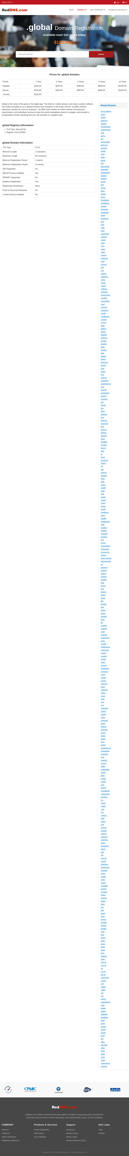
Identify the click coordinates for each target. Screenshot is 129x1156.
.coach (103, 286)
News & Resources (9, 1137)
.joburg (103, 574)
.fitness (103, 433)
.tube (102, 959)
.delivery (104, 338)
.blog (102, 191)
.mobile (103, 656)
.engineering (105, 384)
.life (101, 601)
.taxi (102, 910)
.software (104, 864)
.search (103, 834)
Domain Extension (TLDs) (75, 1140)
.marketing (104, 638)
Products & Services (118, 10)
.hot (102, 540)
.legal (102, 598)
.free (102, 451)
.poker (103, 745)
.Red (102, 776)
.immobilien (105, 546)
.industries (104, 549)
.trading (103, 956)
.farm (102, 411)
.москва (103, 1045)
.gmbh (103, 488)
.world (103, 1030)
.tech (102, 916)
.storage (103, 870)
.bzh (102, 225)
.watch (103, 1011)
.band (102, 160)
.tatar (102, 904)
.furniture (104, 460)
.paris (102, 717)
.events (103, 390)
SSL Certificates (97, 10)
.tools (102, 941)
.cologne (104, 292)
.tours (102, 944)
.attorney (104, 145)
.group (103, 506)
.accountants (105, 111)
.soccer (103, 858)
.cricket (103, 320)
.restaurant (105, 794)
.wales (103, 1008)
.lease (103, 595)
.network (104, 690)
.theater (103, 922)
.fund (102, 457)
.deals (103, 332)
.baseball (104, 170)
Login (116, 2)
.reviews (103, 797)
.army (102, 136)
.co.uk (103, 972)
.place (103, 736)
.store (102, 874)
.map (102, 632)
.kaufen (103, 580)
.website (103, 1014)
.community (105, 295)
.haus (102, 515)
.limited (103, 604)
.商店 (102, 1048)
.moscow (104, 672)
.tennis (103, 919)
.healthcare (105, 522)
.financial (104, 424)
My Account (70, 1130)
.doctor (103, 365)
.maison (103, 629)
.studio (103, 877)
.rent (102, 785)
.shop (102, 843)
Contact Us (6, 1133)
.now (102, 699)
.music (103, 681)
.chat (102, 261)
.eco (102, 375)
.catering (104, 258)
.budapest (104, 212)
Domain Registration (41, 1130)
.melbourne (105, 647)
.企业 (102, 1057)
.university (104, 978)
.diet (102, 353)
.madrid (103, 626)
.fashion (103, 414)
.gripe (102, 503)
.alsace (103, 124)
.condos (103, 298)
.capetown (104, 234)
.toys (102, 953)
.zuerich (103, 1066)
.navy (102, 687)
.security (104, 837)
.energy (103, 378)
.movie (103, 678)
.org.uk (103, 962)
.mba (102, 641)
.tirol (102, 935)
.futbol (103, 463)
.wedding (104, 1017)
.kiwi (102, 583)
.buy (102, 222)
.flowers (103, 436)
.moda (103, 659)
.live (102, 607)
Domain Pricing (72, 1133)
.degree (103, 335)
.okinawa (104, 708)
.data (102, 326)
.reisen (103, 782)
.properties (105, 751)
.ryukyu (103, 815)
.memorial (104, 650)
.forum (103, 448)
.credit (103, 313)
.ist (101, 564)
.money (103, 665)
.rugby (103, 806)
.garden (103, 476)
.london (103, 616)
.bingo (103, 188)
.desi (102, 347)
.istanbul (104, 568)
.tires (102, 932)
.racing (103, 763)
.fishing (103, 430)
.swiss (103, 895)
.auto (102, 154)
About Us (5, 1130)
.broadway (104, 200)
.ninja (102, 696)
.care (102, 243)
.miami (103, 653)
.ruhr (102, 809)
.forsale (103, 445)
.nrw (102, 702)
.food (102, 439)
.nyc (102, 705)
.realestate (104, 770)
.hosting (103, 537)
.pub (102, 757)
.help (102, 525)
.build (102, 215)
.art (101, 139)
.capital (103, 237)
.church (103, 264)
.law (102, 589)
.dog (102, 369)
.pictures (104, 730)
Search (101, 54)
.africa (103, 117)
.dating (103, 329)
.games (103, 473)
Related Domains (108, 105)
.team (102, 913)
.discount (104, 362)
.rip (101, 800)
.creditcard (104, 316)
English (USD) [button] (7, 2)
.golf (102, 494)
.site (102, 852)
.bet (102, 185)
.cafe (102, 228)
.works (103, 1027)
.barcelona (104, 167)
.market (103, 635)
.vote (102, 1005)
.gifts (102, 482)
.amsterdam (105, 127)
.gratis (103, 497)
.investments (105, 561)
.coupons (104, 310)
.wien (102, 1020)
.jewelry (103, 571)
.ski (101, 855)
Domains (82, 10)
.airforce (103, 121)
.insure (103, 555)
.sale (102, 818)
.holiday (103, 531)
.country (103, 307)
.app (102, 133)
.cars (102, 246)
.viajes (103, 987)
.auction (103, 148)
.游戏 (102, 1054)
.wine (102, 1024)
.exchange (104, 393)
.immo (103, 543)
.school (103, 828)
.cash (102, 252)
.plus (102, 742)
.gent (102, 479)
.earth (102, 372)
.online (103, 711)
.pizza (102, 733)
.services (104, 840)
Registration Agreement (10, 1140)
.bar (102, 163)
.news (102, 693)
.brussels (104, 209)
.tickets (103, 926)
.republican (105, 791)
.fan (102, 408)
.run (102, 812)
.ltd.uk (103, 975)
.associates (105, 142)
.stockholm (105, 867)
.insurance (104, 552)
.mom (102, 662)
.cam (102, 231)
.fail (101, 402)
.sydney (103, 898)
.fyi (101, 466)
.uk (101, 968)
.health (103, 518)
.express (104, 399)
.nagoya (103, 684)
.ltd (101, 623)
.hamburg (104, 512)
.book (102, 197)
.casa (102, 249)
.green (103, 500)
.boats (103, 194)
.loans (103, 613)
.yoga (102, 1060)
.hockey (103, 528)
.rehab (103, 779)
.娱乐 (102, 1051)
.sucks (103, 883)
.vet (102, 984)
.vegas (103, 981)
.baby (102, 157)
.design (103, 350)
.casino (103, 255)
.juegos (103, 577)
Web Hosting (39, 1133)
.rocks (103, 803)
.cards (103, 240)
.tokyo (103, 938)
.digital (103, 356)
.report (103, 788)
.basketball (105, 173)
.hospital (104, 534)
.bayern (103, 176)
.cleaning (104, 277)
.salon (103, 822)
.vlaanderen (105, 1002)
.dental (103, 341)
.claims (103, 274)
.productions (105, 748)
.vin (101, 993)
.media (103, 644)
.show (102, 849)
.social (103, 861)
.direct (103, 359)
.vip (101, 996)
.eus (102, 387)
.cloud (103, 283)
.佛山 (102, 1042)
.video (103, 990)
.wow (102, 1036)
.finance (103, 421)
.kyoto (103, 586)
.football (103, 442)
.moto (102, 675)
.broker (103, 206)
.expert (103, 396)
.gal (102, 470)
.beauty (103, 179)
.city (102, 267)
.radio (102, 766)
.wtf (101, 1039)
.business (104, 219)
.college (103, 289)
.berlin (103, 182)
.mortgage (104, 668)
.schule (103, 831)
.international (105, 558)
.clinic (102, 280)
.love (102, 620)
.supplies (104, 886)
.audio (103, 151)
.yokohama (105, 1063)
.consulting (105, 301)
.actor (102, 114)
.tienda (103, 929)
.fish (102, 427)
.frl (101, 454)
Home (71, 10)
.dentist (103, 344)
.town (102, 947)
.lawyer (103, 592)
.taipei (103, 901)
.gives (102, 485)
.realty (103, 773)
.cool (102, 304)
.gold (102, 491)
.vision (103, 999)
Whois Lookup (71, 1137)
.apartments (105, 130)
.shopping (104, 846)
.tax (102, 907)
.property (104, 754)
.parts (102, 724)
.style (102, 880)
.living (102, 610)
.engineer (104, 381)
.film (102, 418)
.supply (103, 889)
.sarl (102, 825)
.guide (103, 509)
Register (102, 1133)
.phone (103, 727)
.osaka (103, 714)
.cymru (103, 323)
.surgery (103, 892)
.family (103, 405)
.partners (104, 720)
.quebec (103, 760)
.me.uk (103, 965)
